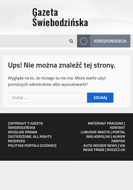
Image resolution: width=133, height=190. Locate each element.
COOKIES (48, 145)
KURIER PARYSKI (118, 139)
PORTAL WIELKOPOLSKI (105, 134)
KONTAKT (117, 127)
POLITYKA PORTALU (23, 145)
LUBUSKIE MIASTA (95, 132)
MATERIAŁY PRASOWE (105, 123)
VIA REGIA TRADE (104, 147)
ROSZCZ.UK (116, 149)
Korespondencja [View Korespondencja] (101, 41)
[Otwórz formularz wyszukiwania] (71, 41)
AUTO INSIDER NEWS (100, 145)
